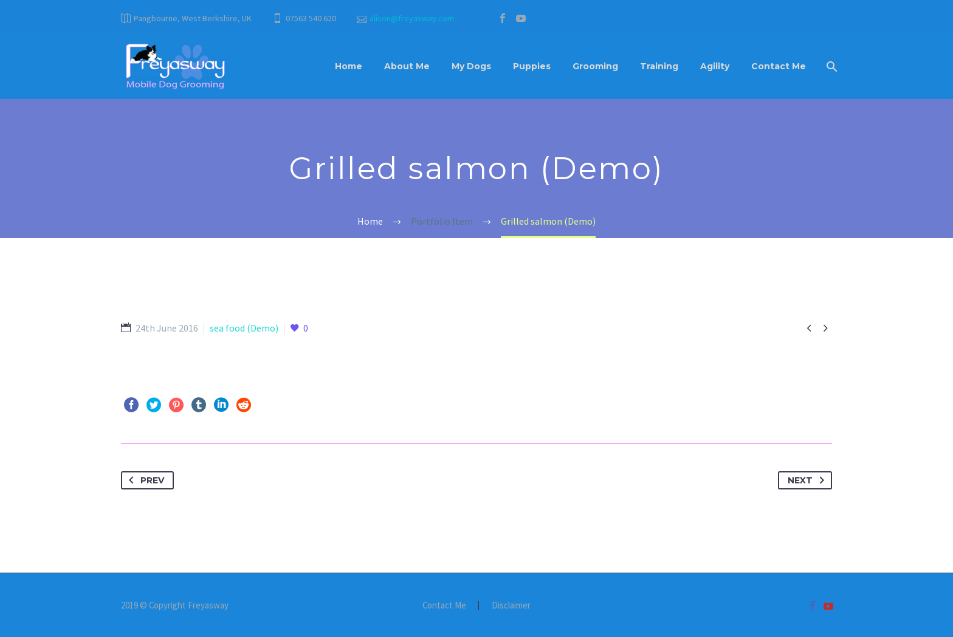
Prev (144, 480)
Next (808, 480)
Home (348, 66)
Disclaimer (511, 605)
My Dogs (471, 66)
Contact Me (778, 66)
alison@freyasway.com (412, 18)
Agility (714, 66)
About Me (407, 66)
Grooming (595, 66)
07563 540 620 (311, 18)
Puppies (532, 66)
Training (659, 66)
